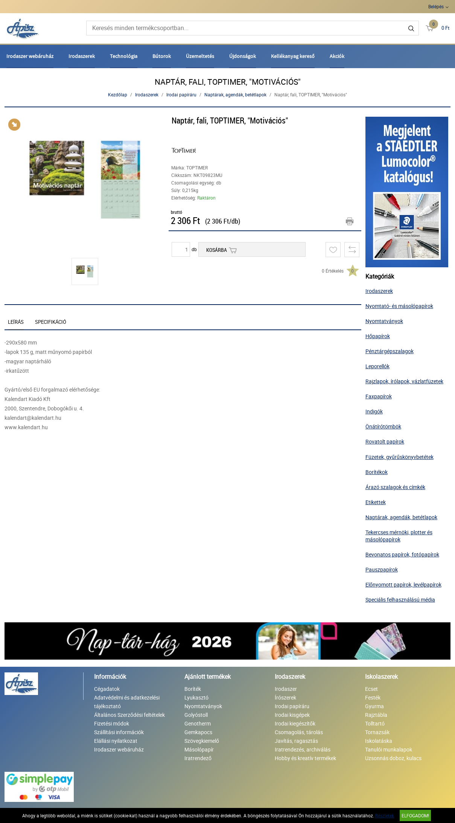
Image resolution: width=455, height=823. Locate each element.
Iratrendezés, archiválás (302, 749)
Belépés (436, 6)
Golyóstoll (196, 714)
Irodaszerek (81, 56)
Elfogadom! (415, 815)
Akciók (337, 56)
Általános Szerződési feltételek (129, 714)
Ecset (371, 688)
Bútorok (161, 56)
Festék (372, 697)
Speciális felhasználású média (400, 599)
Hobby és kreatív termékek (305, 758)
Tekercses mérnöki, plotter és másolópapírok (398, 536)
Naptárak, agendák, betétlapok (235, 94)
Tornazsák (377, 732)
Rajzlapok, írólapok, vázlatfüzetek (404, 381)
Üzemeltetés (200, 56)
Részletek (384, 815)
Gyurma (374, 706)
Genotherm (197, 723)
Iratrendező (198, 758)
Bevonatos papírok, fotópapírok (402, 554)
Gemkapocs (198, 732)
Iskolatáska (378, 740)
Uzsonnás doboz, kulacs (393, 758)
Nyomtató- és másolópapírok (399, 305)
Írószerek (285, 697)
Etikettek (375, 502)
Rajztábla (376, 714)
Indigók (374, 411)
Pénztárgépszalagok (389, 351)
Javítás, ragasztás (296, 740)
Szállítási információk (119, 732)
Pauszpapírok (381, 569)
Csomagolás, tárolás (299, 732)
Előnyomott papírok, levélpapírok (403, 584)
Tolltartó (375, 723)
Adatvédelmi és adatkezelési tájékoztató (127, 702)
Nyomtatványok (384, 321)
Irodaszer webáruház (29, 56)
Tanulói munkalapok (388, 749)
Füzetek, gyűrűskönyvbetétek (399, 456)
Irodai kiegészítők (295, 723)
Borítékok (376, 472)
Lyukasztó (196, 697)
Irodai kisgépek (292, 714)
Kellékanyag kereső (293, 56)
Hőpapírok (377, 336)
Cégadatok (107, 688)
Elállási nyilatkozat (115, 740)
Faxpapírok (378, 396)
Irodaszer (286, 688)
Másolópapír (199, 749)
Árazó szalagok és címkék (395, 487)
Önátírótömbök (383, 426)
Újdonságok (242, 56)
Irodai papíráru (181, 94)
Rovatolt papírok (384, 441)
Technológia (123, 56)
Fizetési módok (111, 723)
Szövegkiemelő (201, 740)
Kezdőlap (117, 94)
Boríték (192, 688)
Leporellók (377, 366)
